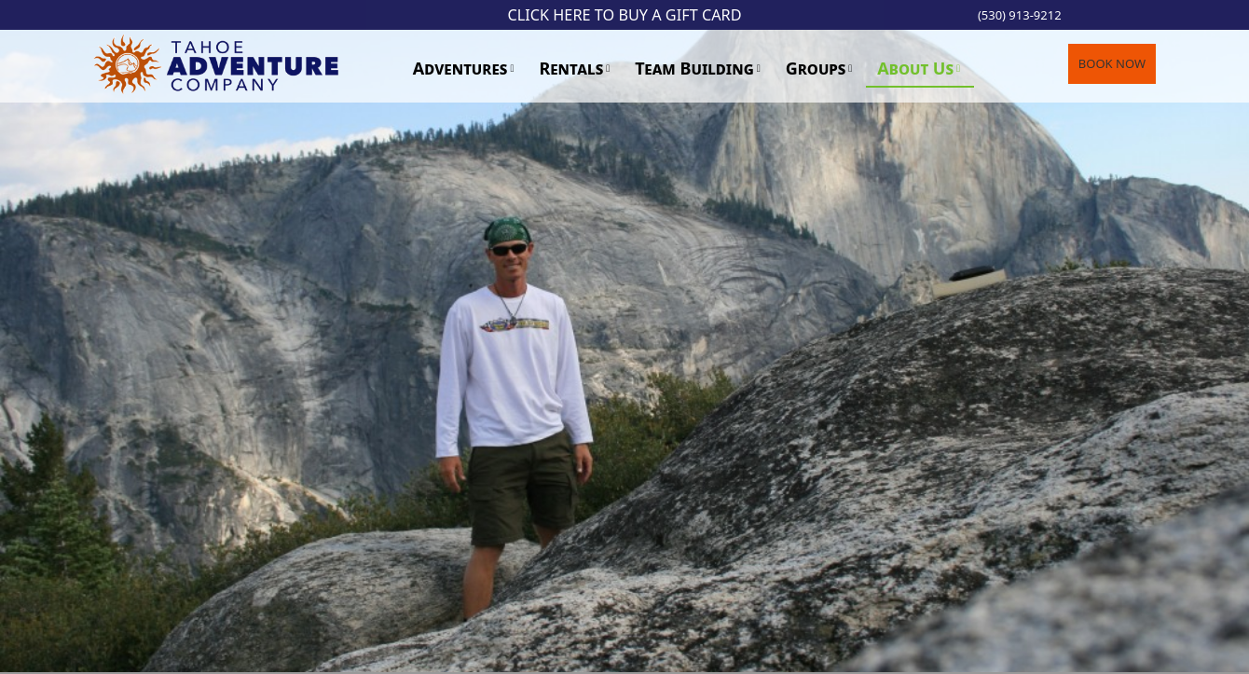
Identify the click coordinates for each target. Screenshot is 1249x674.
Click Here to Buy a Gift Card (624, 15)
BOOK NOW (1112, 63)
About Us (915, 68)
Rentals (571, 68)
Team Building (694, 68)
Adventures (460, 68)
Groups (816, 68)
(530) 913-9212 (1020, 15)
